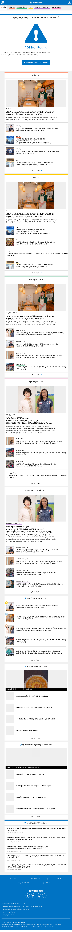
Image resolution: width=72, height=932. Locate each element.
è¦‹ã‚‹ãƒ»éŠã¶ (22, 7)
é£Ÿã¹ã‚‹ (12, 7)
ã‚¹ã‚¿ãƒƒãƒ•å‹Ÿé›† (8, 915)
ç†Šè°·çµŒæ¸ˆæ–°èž (36, 2)
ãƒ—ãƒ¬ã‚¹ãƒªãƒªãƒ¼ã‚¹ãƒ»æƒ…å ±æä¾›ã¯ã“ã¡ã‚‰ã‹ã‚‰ (22, 906)
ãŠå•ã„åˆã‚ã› (9, 912)
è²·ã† (31, 7)
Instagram (39, 895)
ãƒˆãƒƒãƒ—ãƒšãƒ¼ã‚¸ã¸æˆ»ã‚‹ (36, 62)
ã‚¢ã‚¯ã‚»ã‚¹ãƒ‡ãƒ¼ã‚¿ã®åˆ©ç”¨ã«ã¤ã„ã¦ (16, 909)
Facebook (28, 895)
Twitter (33, 895)
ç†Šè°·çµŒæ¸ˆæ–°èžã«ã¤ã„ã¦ (14, 903)
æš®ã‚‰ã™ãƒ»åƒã (42, 7)
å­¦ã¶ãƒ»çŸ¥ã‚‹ (56, 7)
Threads (44, 895)
